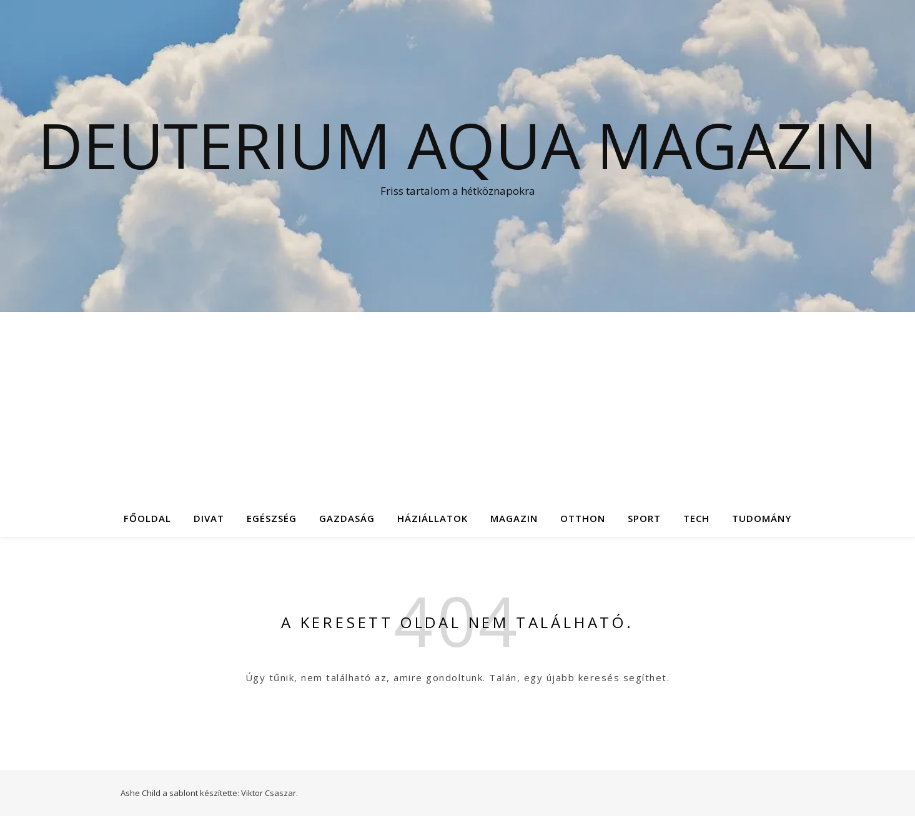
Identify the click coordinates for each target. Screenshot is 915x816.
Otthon (582, 518)
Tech (696, 518)
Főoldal (147, 518)
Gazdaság (347, 518)
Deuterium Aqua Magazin (457, 145)
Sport (644, 518)
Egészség (272, 518)
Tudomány (761, 518)
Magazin (514, 518)
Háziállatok (432, 518)
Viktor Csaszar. (269, 793)
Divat (209, 518)
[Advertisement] (458, 405)
